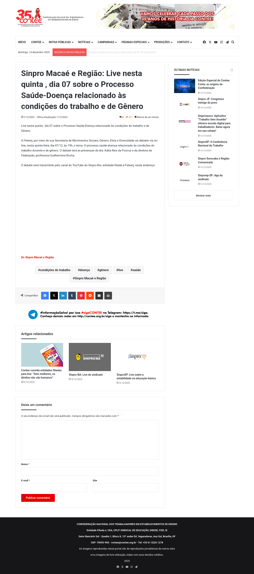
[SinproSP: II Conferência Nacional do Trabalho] (184, 147)
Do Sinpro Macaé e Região (37, 257)
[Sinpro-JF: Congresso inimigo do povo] (184, 104)
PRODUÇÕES (162, 42)
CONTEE (36, 42)
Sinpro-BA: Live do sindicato (86, 374)
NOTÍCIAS (84, 42)
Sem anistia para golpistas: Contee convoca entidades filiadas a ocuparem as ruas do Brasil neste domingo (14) (150, 52)
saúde (136, 270)
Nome (25, 464)
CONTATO (183, 42)
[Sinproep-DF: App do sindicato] (184, 181)
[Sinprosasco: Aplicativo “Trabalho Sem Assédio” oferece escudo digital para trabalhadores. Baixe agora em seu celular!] (184, 121)
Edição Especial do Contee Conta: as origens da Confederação (214, 84)
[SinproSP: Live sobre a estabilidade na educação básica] (138, 357)
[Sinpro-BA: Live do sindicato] (90, 357)
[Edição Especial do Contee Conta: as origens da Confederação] (184, 86)
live (120, 270)
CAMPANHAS (106, 42)
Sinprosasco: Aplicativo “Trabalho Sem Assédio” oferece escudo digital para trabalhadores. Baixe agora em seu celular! (214, 123)
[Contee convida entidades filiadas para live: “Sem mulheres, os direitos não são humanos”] (42, 355)
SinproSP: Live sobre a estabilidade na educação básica (136, 376)
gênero (104, 270)
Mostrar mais (203, 195)
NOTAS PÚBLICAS (60, 42)
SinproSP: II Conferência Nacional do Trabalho (212, 143)
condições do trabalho (55, 270)
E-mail (25, 480)
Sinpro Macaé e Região (90, 278)
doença (85, 270)
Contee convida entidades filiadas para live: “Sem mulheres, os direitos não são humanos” (41, 374)
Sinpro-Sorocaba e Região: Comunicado (214, 160)
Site (95, 480)
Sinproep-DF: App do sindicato (210, 177)
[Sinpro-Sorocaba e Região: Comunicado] (184, 164)
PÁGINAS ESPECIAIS (134, 42)
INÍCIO (22, 42)
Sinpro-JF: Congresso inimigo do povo (211, 100)
